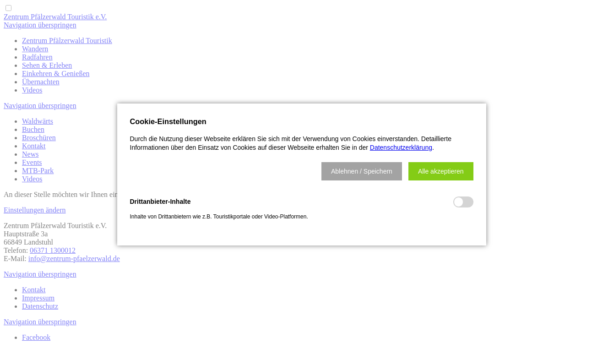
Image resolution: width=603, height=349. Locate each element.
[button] (361, 171)
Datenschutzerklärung (401, 147)
